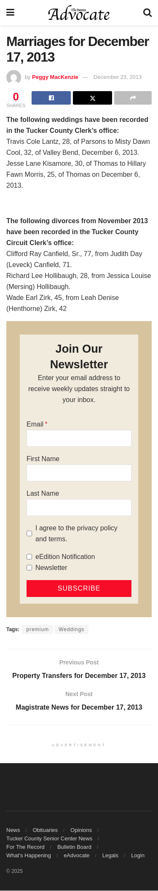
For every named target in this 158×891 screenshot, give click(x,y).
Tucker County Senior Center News (49, 839)
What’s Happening (28, 856)
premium (37, 629)
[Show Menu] (10, 12)
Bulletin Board (74, 847)
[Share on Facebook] (51, 98)
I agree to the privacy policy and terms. (76, 533)
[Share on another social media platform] (133, 98)
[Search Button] (147, 12)
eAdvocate (76, 856)
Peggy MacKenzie (55, 77)
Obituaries (45, 830)
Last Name (43, 493)
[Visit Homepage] (79, 12)
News (13, 830)
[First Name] (79, 472)
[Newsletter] (29, 567)
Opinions (81, 830)
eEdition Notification (65, 556)
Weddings (71, 629)
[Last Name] (79, 507)
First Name (43, 458)
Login (138, 856)
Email (35, 424)
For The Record (25, 847)
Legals (110, 856)
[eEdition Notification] (29, 556)
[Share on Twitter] (92, 98)
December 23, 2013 (118, 77)
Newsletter (51, 567)
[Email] (79, 438)
